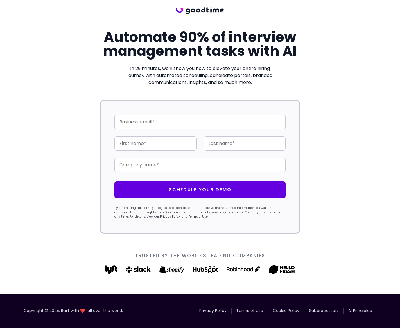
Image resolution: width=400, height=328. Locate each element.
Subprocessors (324, 310)
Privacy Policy (170, 216)
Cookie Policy (286, 310)
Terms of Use (198, 216)
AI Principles (360, 310)
